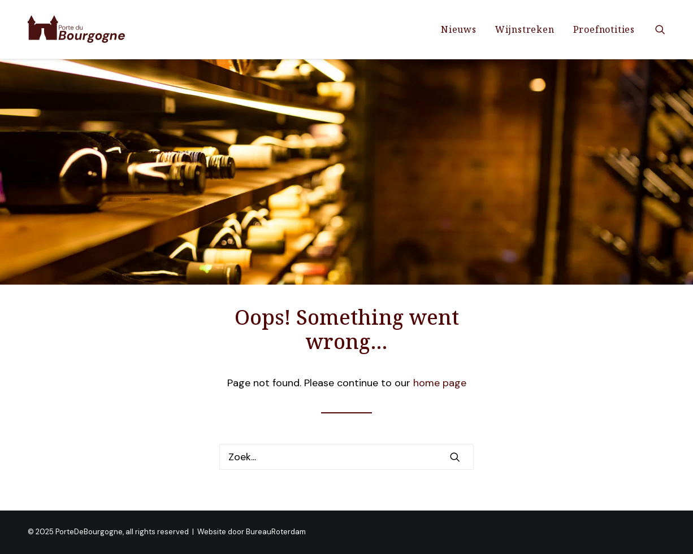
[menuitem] (458, 29)
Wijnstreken (525, 29)
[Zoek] (346, 457)
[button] (660, 29)
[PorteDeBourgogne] (76, 29)
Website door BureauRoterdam (251, 531)
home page (439, 383)
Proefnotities (604, 29)
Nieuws (459, 29)
